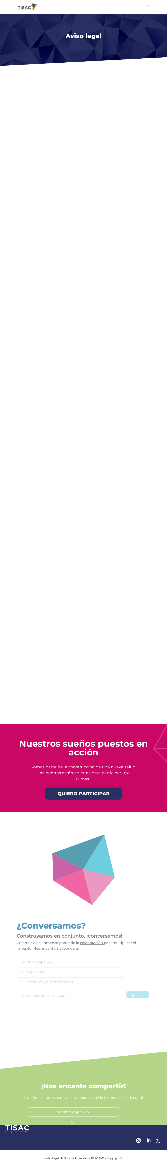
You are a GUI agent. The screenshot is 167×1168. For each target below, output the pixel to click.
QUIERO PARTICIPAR (83, 794)
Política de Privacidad (74, 1158)
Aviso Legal (52, 1158)
